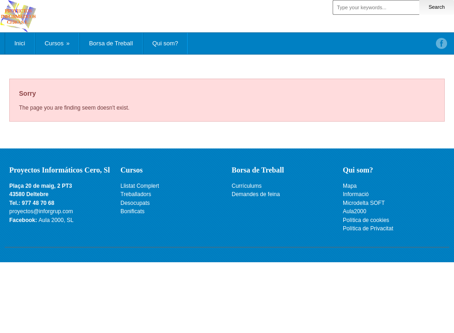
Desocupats (135, 203)
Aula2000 (354, 211)
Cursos (56, 43)
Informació (356, 194)
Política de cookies (366, 220)
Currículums (247, 186)
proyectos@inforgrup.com (41, 211)
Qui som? (165, 43)
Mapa (350, 186)
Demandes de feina (256, 194)
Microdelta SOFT (364, 203)
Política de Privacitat (368, 228)
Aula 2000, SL (55, 220)
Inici (19, 43)
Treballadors (135, 194)
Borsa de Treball (111, 43)
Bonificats (132, 211)
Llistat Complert (139, 186)
